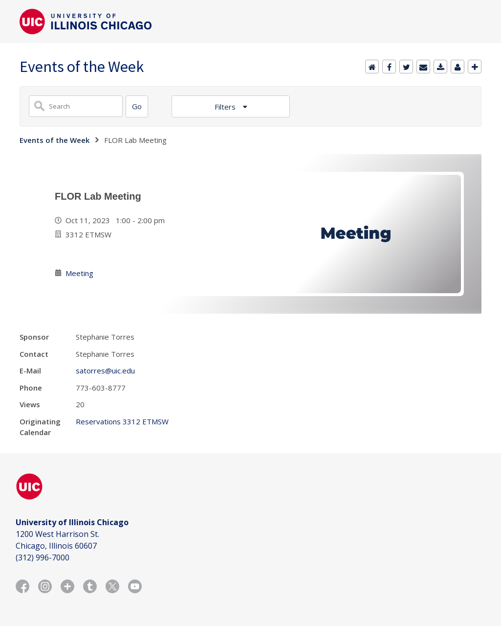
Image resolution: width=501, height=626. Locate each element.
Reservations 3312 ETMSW (122, 421)
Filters (226, 107)
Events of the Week (54, 140)
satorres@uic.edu (105, 370)
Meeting (79, 273)
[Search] (137, 106)
